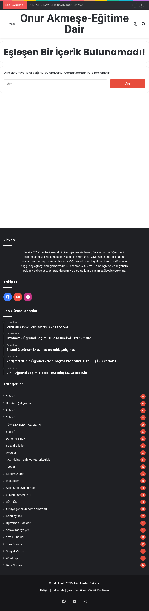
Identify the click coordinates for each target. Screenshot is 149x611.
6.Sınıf (10, 431)
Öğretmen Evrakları (18, 523)
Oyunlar (11, 452)
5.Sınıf (10, 396)
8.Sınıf (10, 410)
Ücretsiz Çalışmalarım (20, 403)
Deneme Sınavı (16, 438)
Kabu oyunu (14, 516)
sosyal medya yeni (18, 530)
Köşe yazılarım (15, 473)
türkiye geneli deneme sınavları (26, 509)
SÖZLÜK (11, 502)
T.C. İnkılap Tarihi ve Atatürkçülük (28, 459)
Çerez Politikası (76, 590)
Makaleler (12, 480)
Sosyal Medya (15, 551)
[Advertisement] (74, 127)
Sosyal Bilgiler (15, 445)
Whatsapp (12, 558)
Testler (10, 466)
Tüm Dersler (14, 544)
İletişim (44, 590)
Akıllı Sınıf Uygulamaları (21, 487)
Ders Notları (14, 565)
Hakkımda (58, 590)
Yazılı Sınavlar (15, 537)
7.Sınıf (10, 417)
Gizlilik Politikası (98, 590)
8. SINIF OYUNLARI (18, 494)
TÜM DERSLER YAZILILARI (23, 424)
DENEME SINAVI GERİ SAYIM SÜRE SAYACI (56, 5)
